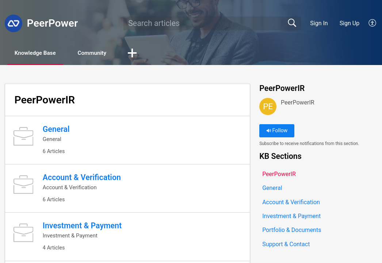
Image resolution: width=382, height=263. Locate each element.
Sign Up (350, 23)
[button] (372, 23)
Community (102, 53)
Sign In (319, 23)
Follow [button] (277, 131)
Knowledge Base (39, 53)
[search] (212, 23)
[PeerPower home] (13, 23)
